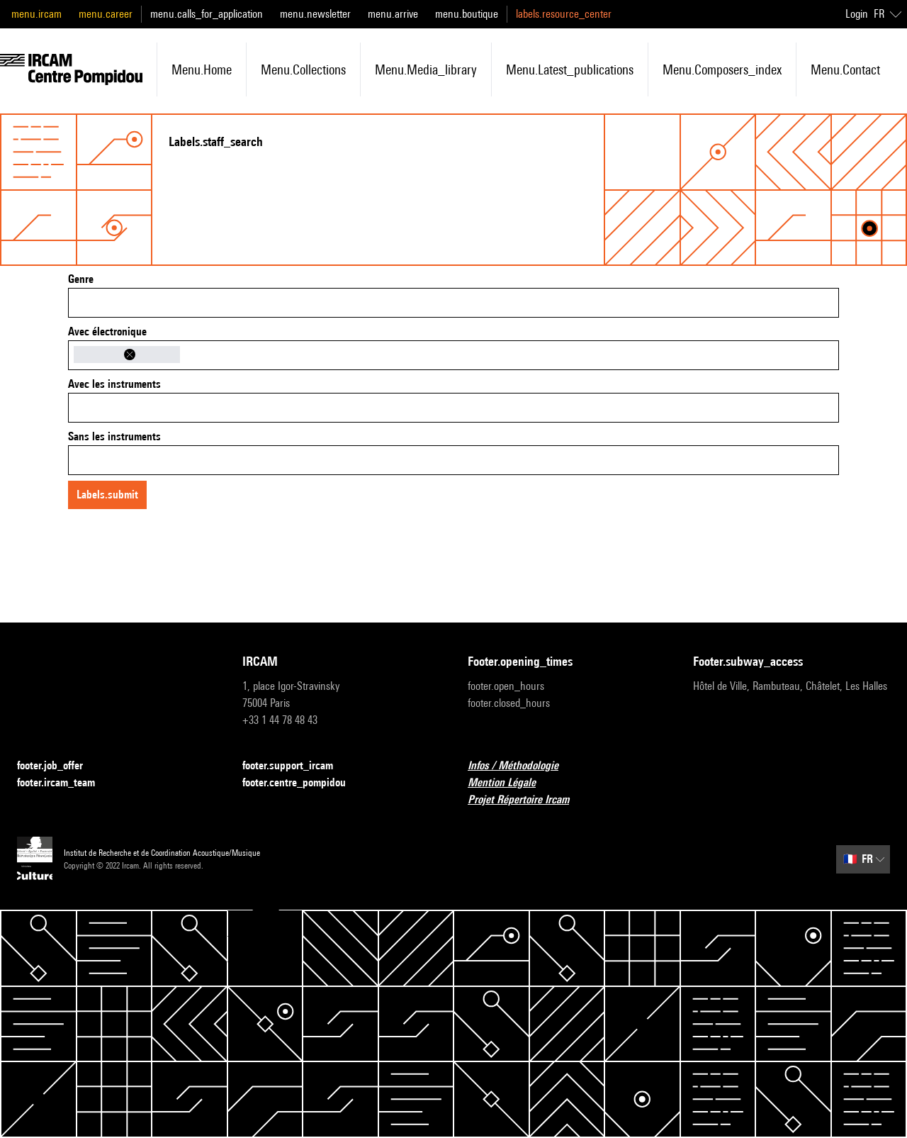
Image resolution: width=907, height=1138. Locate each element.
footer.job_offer (58, 766)
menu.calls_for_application (206, 14)
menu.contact (845, 69)
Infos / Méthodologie (521, 766)
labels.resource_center (564, 14)
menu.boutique (466, 14)
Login (856, 14)
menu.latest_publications (569, 69)
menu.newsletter (315, 14)
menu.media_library (426, 69)
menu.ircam (36, 14)
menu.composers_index (722, 69)
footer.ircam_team (64, 783)
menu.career (106, 14)
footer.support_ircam (296, 766)
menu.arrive (393, 14)
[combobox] (453, 303)
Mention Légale (510, 783)
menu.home (201, 69)
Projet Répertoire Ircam (527, 800)
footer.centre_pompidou (302, 783)
